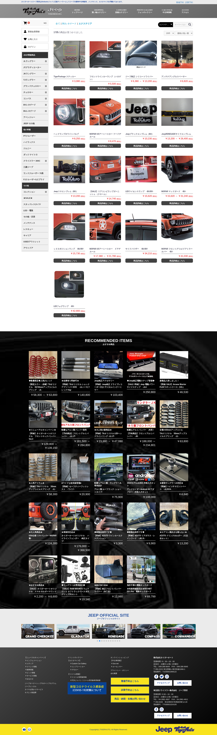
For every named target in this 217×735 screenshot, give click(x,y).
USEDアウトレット (31, 242)
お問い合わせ (182, 683)
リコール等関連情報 (78, 677)
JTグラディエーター (32, 67)
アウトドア (28, 248)
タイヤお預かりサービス (34, 689)
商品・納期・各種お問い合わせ (129, 699)
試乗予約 (189, 2)
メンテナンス (29, 223)
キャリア (27, 235)
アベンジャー (29, 117)
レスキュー (28, 229)
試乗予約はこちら (130, 690)
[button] (97, 640)
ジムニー (27, 148)
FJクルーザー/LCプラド (33, 179)
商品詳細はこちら (69, 88)
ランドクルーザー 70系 (33, 173)
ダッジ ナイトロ (30, 154)
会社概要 (114, 673)
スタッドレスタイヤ (32, 204)
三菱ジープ (28, 167)
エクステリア (85, 23)
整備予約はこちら (130, 681)
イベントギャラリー (75, 657)
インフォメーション (33, 661)
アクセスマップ (163, 683)
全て (58, 23)
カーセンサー (116, 667)
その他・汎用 (29, 217)
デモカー (74, 670)
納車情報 (29, 670)
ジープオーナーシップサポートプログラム (40, 683)
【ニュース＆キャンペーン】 (35, 657)
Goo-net (115, 664)
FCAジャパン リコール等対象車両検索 (85, 680)
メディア (29, 664)
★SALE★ (27, 198)
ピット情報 (30, 673)
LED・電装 (28, 210)
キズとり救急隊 (30, 692)
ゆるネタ (29, 679)
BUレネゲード (69, 23)
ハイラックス (29, 142)
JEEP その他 (29, 123)
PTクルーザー (29, 136)
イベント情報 (31, 667)
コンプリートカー (77, 667)
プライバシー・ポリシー (120, 670)
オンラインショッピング (120, 657)
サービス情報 (31, 676)
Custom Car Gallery (78, 664)
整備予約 (180, 2)
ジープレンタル (30, 686)
